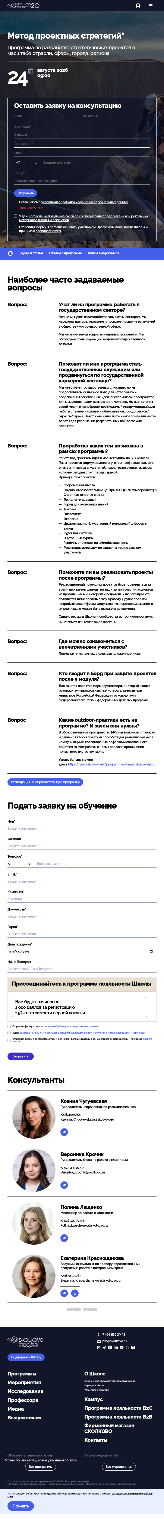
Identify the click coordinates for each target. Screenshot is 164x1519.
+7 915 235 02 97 (72, 1168)
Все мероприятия (118, 1467)
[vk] (116, 1348)
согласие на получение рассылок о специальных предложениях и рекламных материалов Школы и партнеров (82, 1032)
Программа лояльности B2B (118, 1417)
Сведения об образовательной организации (109, 1381)
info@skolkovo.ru (114, 1341)
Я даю (83, 218)
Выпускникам (24, 1417)
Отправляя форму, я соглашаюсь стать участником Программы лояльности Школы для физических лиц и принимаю (82, 1040)
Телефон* (14, 856)
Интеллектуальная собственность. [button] (26, 1484)
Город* (12, 927)
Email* (11, 874)
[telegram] (104, 1348)
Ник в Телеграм (19, 962)
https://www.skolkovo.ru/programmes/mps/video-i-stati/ (111, 764)
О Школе (94, 1374)
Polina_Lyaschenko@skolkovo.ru (84, 1225)
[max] (98, 1348)
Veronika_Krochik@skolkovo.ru (82, 1172)
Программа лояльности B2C (118, 1408)
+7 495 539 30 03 (113, 1334)
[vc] (127, 1348)
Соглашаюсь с (73, 202)
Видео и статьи (31, 253)
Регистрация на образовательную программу (45, 782)
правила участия (48, 231)
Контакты (95, 1440)
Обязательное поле (30, 207)
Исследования (25, 1391)
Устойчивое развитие (96, 1390)
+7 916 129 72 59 (72, 1221)
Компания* (15, 892)
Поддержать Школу (26, 1357)
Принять (21, 1506)
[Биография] (75, 1293)
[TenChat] (133, 1348)
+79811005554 (70, 1115)
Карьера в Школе (94, 1385)
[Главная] (23, 6)
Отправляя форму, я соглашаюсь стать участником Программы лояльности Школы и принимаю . (83, 229)
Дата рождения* (19, 944)
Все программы (41, 1467)
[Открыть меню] (151, 5)
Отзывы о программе (65, 253)
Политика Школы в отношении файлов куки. (111, 1484)
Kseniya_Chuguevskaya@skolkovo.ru (87, 1119)
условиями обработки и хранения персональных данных (84, 202)
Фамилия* (14, 839)
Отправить (26, 193)
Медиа (15, 1409)
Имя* (11, 821)
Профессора (22, 1400)
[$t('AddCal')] (30, 71)
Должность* (16, 909)
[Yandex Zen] (121, 1348)
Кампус (93, 1399)
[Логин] (140, 5)
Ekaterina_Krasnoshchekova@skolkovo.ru (90, 1280)
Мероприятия (24, 1382)
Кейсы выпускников (103, 253)
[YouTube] (110, 1348)
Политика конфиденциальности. (66, 1484)
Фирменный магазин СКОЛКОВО (109, 1428)
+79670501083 (70, 1276)
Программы (21, 1374)
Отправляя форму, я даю (56, 1026)
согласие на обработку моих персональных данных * (70, 1026)
